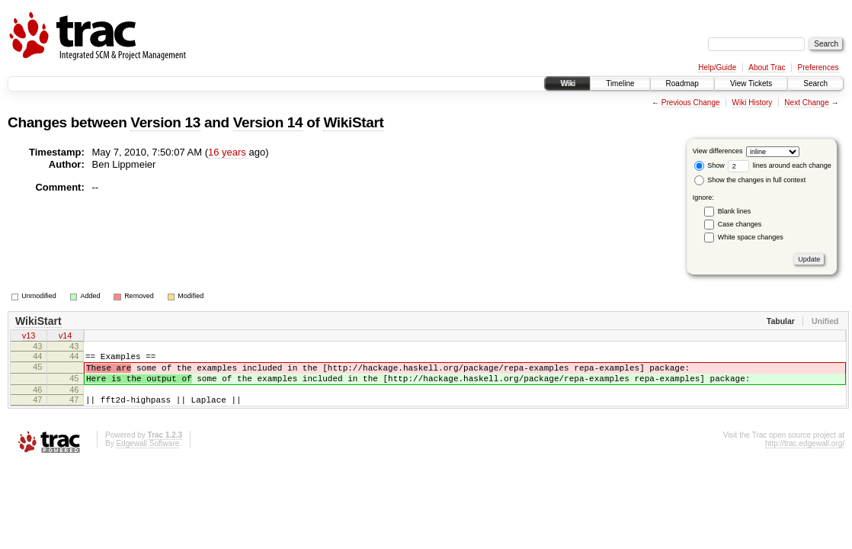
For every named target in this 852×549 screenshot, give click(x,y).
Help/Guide (717, 67)
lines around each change (779, 165)
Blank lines (734, 211)
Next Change (806, 102)
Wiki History (752, 102)
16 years (227, 152)
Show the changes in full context (750, 180)
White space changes (750, 237)
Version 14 (268, 122)
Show (709, 165)
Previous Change (690, 102)
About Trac (766, 67)
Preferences (818, 67)
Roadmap (682, 83)
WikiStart (353, 122)
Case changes (740, 224)
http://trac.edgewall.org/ (804, 455)
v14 (65, 337)
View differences (718, 151)
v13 (29, 337)
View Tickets (751, 83)
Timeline (620, 83)
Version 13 (165, 122)
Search (815, 83)
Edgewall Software (147, 455)
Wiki (567, 83)
